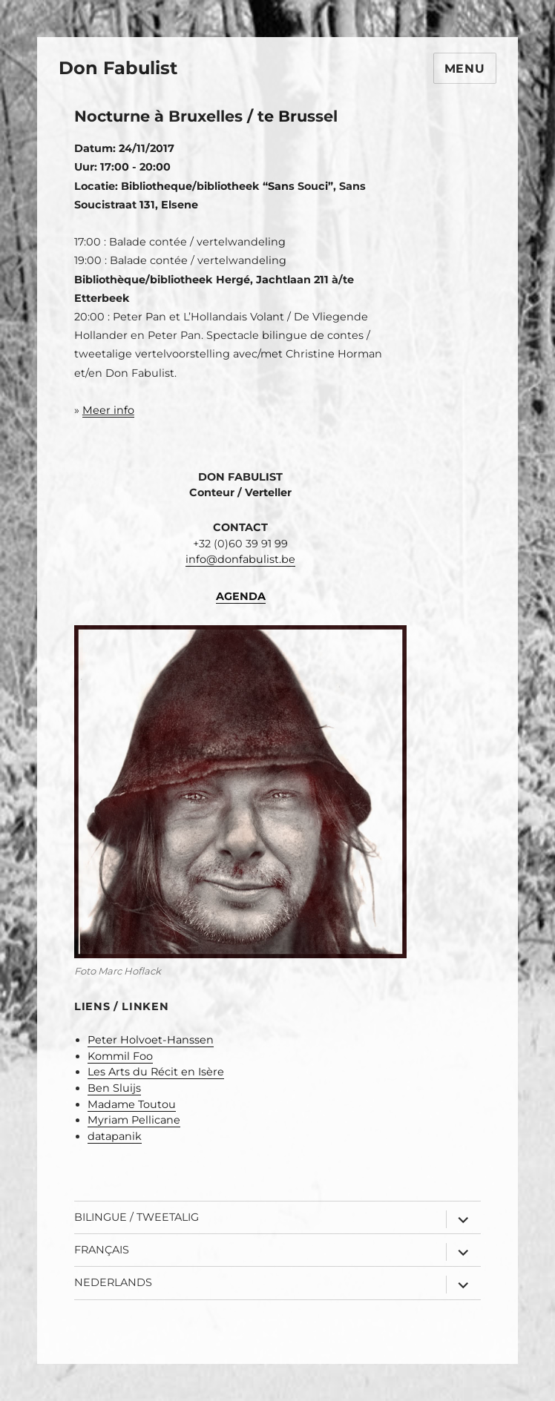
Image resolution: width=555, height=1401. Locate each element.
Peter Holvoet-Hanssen (151, 1039)
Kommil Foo (120, 1056)
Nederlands (113, 1282)
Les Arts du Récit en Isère (156, 1071)
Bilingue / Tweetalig (136, 1217)
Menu (464, 69)
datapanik (115, 1136)
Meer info (108, 410)
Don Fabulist (118, 68)
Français (101, 1249)
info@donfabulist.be (240, 559)
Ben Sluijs (114, 1088)
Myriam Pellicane (134, 1120)
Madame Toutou (132, 1104)
